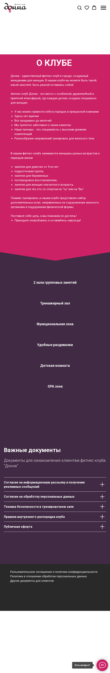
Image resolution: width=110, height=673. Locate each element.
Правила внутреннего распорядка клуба (34, 517)
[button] (79, 7)
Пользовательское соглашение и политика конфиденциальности (53, 571)
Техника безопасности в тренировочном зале (39, 507)
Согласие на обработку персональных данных (39, 496)
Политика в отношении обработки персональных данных (48, 576)
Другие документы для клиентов (32, 580)
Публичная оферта (18, 527)
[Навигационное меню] (103, 8)
